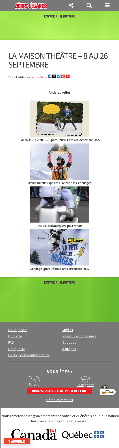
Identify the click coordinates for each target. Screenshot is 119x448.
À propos (69, 348)
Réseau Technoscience (79, 336)
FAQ (11, 342)
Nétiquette (16, 348)
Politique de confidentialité (28, 355)
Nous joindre (17, 329)
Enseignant (85, 385)
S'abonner (16, 441)
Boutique (69, 342)
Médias (67, 329)
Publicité (15, 336)
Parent (34, 384)
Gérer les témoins (59, 400)
